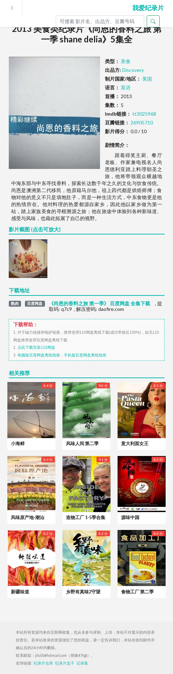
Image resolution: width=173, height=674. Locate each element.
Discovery (133, 70)
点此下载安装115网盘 (36, 347)
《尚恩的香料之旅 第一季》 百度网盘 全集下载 (99, 303)
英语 (126, 87)
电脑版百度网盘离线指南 (39, 355)
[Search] (100, 21)
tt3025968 (144, 114)
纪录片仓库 (43, 663)
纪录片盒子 (64, 663)
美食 (126, 61)
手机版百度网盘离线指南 (85, 355)
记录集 (82, 663)
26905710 (142, 122)
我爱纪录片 (148, 8)
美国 (147, 79)
